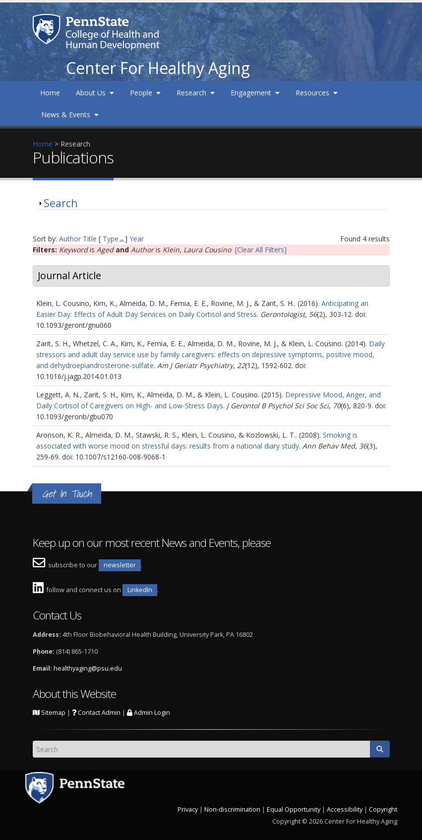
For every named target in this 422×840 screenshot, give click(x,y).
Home (50, 92)
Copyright (383, 809)
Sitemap (49, 712)
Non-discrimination (232, 809)
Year (136, 238)
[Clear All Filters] (261, 249)
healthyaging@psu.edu (88, 668)
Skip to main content (33, 5)
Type (111, 238)
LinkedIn (139, 590)
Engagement (255, 92)
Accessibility (344, 809)
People (145, 92)
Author (70, 238)
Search (60, 203)
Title (90, 238)
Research (196, 92)
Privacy (188, 809)
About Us (95, 92)
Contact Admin (96, 712)
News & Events (70, 114)
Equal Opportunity (293, 809)
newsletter (120, 565)
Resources (317, 92)
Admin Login (148, 712)
